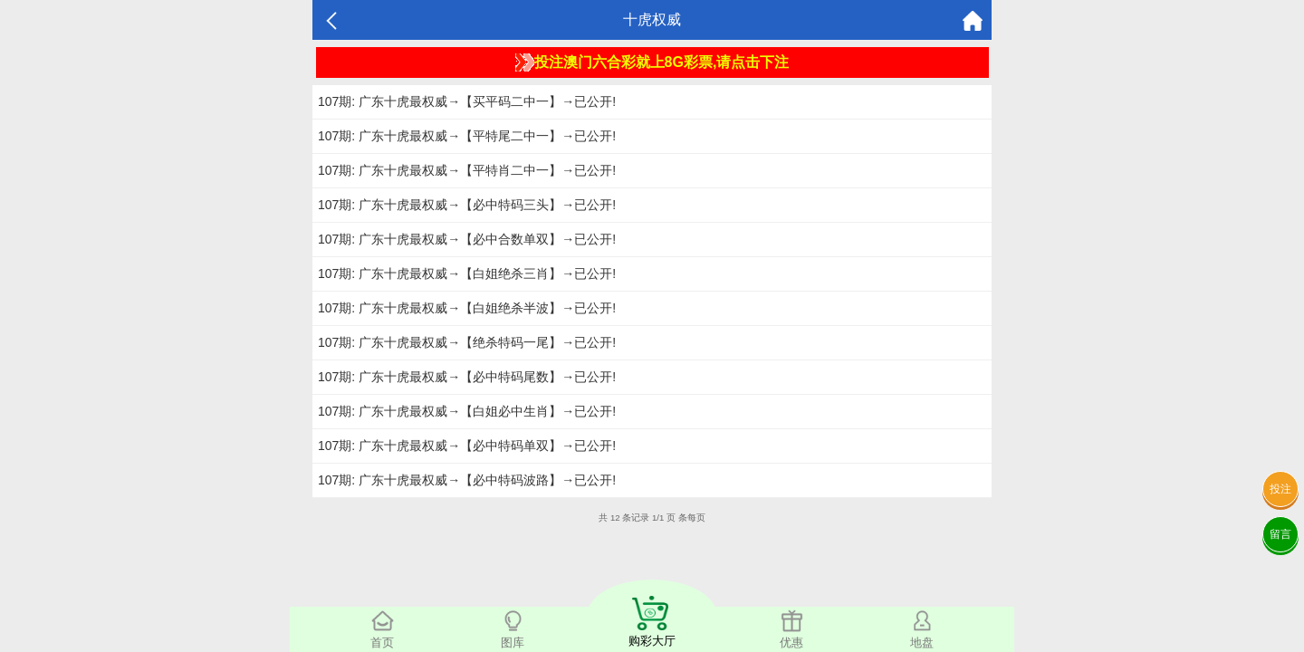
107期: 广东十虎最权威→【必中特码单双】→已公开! (467, 445)
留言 (1280, 534)
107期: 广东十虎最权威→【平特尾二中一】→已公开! (467, 136)
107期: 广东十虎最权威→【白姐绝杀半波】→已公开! (467, 308)
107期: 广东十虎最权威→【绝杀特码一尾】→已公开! (467, 342)
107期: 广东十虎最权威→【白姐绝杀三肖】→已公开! (467, 273)
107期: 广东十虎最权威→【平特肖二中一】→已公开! (467, 170)
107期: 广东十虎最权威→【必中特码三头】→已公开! (467, 204)
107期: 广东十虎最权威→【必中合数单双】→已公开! (467, 239)
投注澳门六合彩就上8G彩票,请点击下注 (652, 62)
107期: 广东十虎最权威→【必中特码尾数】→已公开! (467, 376)
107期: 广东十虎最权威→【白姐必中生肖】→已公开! (467, 411)
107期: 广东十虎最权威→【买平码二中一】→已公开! (467, 101)
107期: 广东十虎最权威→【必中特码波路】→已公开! (467, 480)
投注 (1280, 489)
